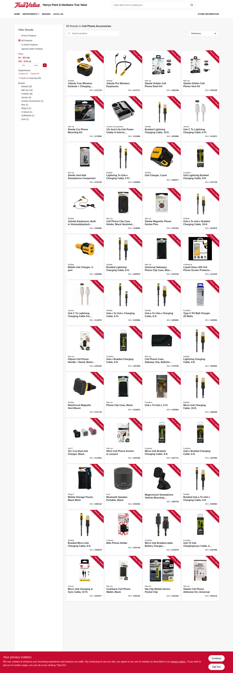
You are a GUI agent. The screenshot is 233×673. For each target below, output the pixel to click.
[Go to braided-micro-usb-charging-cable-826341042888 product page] (85, 532)
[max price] (36, 65)
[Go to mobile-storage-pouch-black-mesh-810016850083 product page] (85, 486)
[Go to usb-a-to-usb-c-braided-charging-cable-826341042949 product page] (200, 210)
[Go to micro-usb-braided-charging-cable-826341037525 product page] (162, 440)
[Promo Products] (19, 35)
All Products (27, 40)
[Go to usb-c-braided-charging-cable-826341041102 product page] (123, 348)
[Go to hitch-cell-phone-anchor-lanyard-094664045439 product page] (123, 440)
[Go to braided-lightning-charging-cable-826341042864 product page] (162, 119)
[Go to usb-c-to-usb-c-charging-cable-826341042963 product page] (123, 302)
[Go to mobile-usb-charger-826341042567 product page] (85, 256)
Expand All (34, 74)
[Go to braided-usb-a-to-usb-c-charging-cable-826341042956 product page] (200, 486)
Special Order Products (32, 49)
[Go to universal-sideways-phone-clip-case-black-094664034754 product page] (162, 256)
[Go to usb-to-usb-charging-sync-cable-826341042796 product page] (200, 532)
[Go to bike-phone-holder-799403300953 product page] (123, 532)
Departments (30, 14)
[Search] (192, 4)
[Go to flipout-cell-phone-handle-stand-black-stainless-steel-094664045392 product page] (85, 348)
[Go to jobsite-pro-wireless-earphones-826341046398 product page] (123, 73)
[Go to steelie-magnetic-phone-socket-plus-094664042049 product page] (162, 210)
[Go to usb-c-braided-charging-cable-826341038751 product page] (200, 440)
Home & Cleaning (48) (31, 78)
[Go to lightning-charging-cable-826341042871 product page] (200, 348)
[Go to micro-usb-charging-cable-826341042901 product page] (200, 394)
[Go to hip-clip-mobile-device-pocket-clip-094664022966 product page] (162, 578)
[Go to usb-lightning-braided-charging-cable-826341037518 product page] (200, 165)
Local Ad (58, 14)
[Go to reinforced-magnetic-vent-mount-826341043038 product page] (85, 394)
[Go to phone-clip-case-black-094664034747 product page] (123, 394)
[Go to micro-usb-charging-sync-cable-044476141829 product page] (85, 578)
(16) (26, 86)
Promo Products (28, 35)
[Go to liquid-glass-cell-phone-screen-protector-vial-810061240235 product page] (200, 256)
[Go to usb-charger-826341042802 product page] (162, 165)
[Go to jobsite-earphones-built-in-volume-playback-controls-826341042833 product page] (85, 210)
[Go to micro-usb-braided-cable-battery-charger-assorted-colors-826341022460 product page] (162, 532)
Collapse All (23, 74)
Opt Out (216, 667)
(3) (26, 97)
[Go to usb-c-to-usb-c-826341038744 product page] (162, 394)
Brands (46, 14)
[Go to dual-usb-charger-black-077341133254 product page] (85, 440)
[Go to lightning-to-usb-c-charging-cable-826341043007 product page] (123, 165)
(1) (32, 101)
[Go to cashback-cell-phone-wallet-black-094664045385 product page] (123, 578)
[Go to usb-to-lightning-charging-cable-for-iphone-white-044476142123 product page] (85, 302)
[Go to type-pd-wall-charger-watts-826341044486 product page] (200, 302)
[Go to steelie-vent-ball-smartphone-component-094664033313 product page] (85, 165)
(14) (27, 90)
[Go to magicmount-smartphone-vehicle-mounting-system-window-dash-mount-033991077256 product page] (162, 486)
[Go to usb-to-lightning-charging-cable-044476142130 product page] (200, 119)
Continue (216, 658)
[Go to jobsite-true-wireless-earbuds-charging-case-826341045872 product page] (85, 73)
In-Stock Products (29, 44)
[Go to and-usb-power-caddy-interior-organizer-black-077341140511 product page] (123, 119)
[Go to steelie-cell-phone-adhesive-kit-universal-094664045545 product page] (200, 578)
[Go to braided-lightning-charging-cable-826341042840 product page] (123, 256)
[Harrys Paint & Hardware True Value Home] (27, 5)
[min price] (23, 65)
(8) (27, 94)
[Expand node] (19, 78)
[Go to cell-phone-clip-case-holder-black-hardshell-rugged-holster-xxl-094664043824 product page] (123, 210)
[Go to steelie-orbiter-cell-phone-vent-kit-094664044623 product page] (200, 73)
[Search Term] (153, 5)
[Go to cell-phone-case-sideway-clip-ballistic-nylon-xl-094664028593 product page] (162, 348)
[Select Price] (45, 65)
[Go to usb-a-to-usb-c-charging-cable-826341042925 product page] (162, 302)
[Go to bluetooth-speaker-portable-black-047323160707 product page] (123, 486)
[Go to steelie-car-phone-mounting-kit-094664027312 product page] (85, 119)
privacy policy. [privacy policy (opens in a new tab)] (178, 661)
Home (17, 14)
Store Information (208, 14)
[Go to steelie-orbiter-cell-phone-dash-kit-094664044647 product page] (162, 73)
